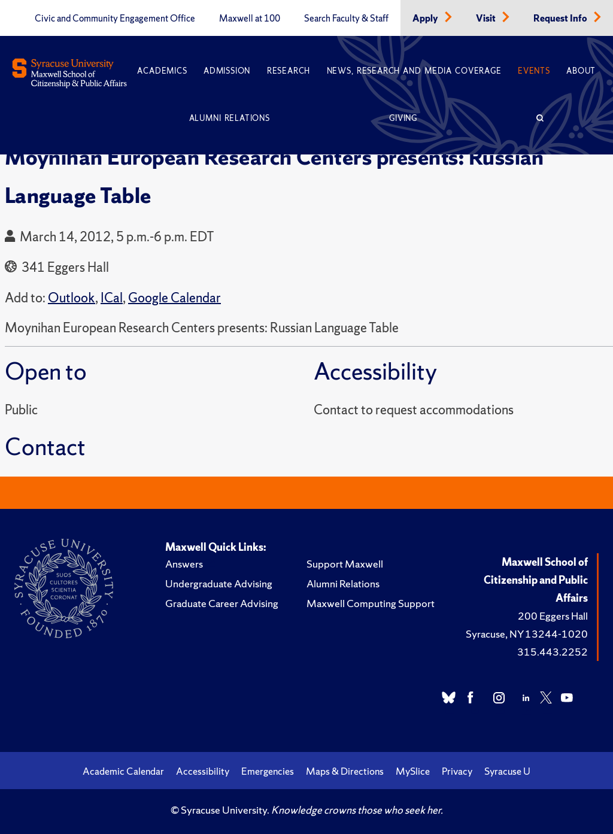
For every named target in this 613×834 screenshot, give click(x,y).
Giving (403, 118)
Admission (227, 71)
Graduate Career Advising (221, 603)
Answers (184, 564)
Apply (426, 19)
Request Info (561, 19)
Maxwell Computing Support (370, 603)
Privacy (457, 771)
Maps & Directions (345, 771)
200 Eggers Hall (553, 616)
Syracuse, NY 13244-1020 (527, 634)
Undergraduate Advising (218, 583)
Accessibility (202, 771)
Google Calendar (174, 298)
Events (534, 71)
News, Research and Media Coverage (414, 71)
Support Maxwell (344, 564)
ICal (112, 298)
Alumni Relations (229, 118)
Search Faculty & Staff (346, 19)
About (581, 71)
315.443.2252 (552, 652)
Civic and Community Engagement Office (115, 19)
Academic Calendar (123, 771)
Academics (162, 71)
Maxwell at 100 (249, 19)
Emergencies (267, 771)
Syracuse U (507, 771)
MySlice (413, 771)
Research (288, 71)
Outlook (71, 298)
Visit (486, 19)
